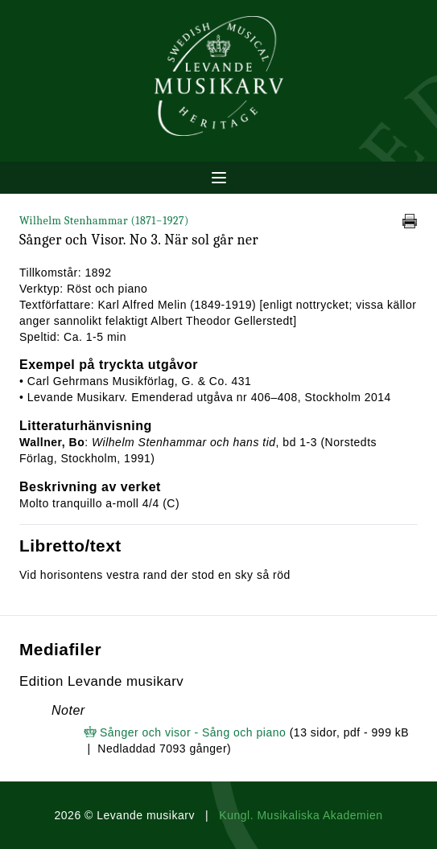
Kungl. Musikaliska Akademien (300, 815)
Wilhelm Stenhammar (104, 221)
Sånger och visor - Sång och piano (193, 732)
